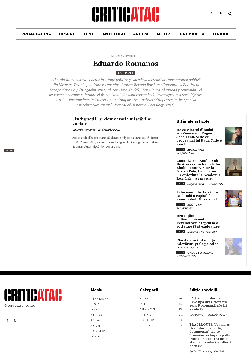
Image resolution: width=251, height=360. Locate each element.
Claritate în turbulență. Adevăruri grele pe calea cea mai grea (197, 239)
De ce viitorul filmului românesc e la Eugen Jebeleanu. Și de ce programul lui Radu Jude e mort (198, 137)
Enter (9, 150)
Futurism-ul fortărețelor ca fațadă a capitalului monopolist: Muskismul (199, 194)
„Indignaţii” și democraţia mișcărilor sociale (114, 121)
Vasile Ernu (196, 309)
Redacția (192, 226)
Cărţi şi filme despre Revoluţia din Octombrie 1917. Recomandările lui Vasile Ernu (207, 299)
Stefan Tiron (194, 203)
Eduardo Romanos (83, 129)
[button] (230, 14)
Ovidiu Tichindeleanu (200, 248)
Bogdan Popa (195, 149)
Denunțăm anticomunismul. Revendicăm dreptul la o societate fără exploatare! (199, 218)
